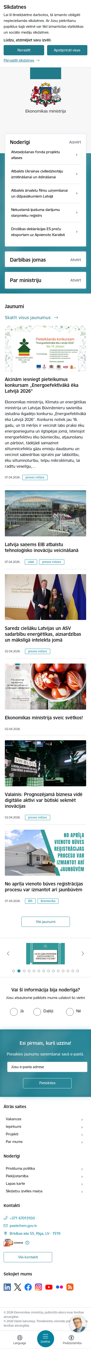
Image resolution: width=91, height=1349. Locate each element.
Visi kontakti (28, 1257)
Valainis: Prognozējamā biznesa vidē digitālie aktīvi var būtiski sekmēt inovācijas (44, 800)
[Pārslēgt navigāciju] (45, 1338)
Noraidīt (23, 50)
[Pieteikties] (47, 1083)
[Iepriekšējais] (8, 953)
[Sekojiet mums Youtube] (49, 1287)
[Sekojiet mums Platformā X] (17, 1287)
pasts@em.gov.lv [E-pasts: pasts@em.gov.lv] (23, 1225)
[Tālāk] (83, 953)
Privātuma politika (20, 1168)
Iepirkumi (13, 1126)
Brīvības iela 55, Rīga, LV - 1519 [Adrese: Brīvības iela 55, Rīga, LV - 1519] (35, 1233)
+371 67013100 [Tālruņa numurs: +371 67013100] (22, 1218)
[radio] (17, 1011)
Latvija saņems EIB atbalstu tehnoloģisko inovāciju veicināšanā (41, 547)
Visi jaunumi (45, 921)
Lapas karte (15, 1183)
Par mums (14, 1141)
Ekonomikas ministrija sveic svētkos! (44, 718)
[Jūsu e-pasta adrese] (47, 1067)
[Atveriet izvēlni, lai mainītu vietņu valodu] (19, 1340)
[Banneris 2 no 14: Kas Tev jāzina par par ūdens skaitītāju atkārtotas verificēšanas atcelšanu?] (45, 953)
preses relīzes (34, 477)
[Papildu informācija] (27, 1242)
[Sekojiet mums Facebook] (28, 1287)
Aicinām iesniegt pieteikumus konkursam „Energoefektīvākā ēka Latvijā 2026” (41, 385)
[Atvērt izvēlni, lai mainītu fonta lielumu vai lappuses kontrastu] (71, 1340)
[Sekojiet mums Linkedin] (7, 1287)
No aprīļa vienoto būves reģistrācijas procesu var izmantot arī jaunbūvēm (44, 887)
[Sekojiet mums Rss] (70, 1287)
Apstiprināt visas (67, 50)
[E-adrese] (13, 1243)
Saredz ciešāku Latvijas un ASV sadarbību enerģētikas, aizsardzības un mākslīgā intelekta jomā (43, 634)
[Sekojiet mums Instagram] (38, 1287)
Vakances (13, 1119)
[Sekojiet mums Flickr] (59, 1287)
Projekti (12, 1134)
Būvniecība (48, 901)
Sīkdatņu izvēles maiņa (24, 1191)
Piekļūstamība (17, 1176)
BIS (30, 901)
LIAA (31, 562)
